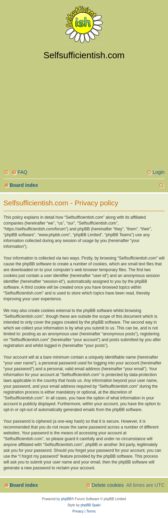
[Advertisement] (84, 112)
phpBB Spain (90, 505)
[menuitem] (19, 172)
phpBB (66, 499)
